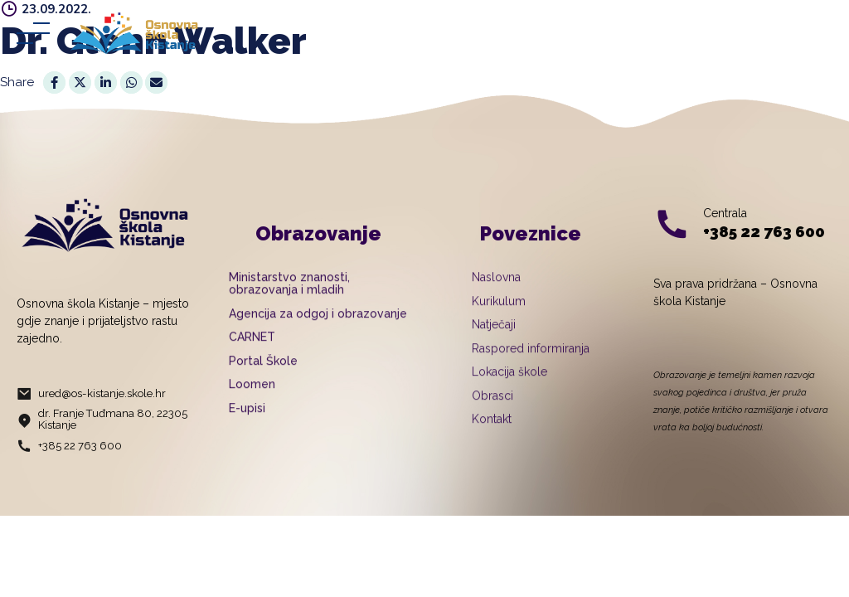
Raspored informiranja (530, 369)
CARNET (252, 358)
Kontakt (492, 440)
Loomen (252, 405)
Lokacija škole (509, 393)
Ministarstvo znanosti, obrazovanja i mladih (289, 305)
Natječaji (494, 345)
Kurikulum (499, 321)
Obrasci (492, 416)
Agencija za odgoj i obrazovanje (318, 334)
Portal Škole (263, 381)
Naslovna (496, 298)
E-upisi (247, 428)
